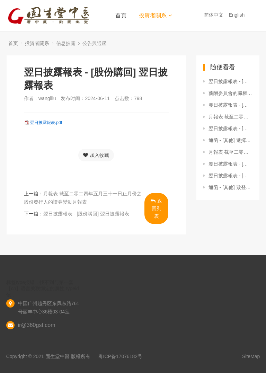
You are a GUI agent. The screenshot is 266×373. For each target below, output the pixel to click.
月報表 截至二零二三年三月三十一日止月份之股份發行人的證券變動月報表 (231, 152)
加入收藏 (96, 155)
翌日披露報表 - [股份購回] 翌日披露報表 (86, 213)
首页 (13, 43)
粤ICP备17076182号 (120, 356)
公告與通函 (94, 43)
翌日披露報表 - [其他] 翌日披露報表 (231, 81)
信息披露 (66, 43)
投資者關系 (155, 15)
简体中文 (214, 15)
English (237, 15)
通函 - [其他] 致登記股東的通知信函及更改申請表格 (231, 187)
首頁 (120, 15)
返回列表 (156, 208)
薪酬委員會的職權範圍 (231, 93)
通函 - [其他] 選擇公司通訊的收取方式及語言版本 (231, 140)
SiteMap (251, 356)
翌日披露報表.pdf (46, 122)
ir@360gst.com (36, 325)
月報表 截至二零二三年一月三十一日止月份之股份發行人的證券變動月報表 (231, 116)
